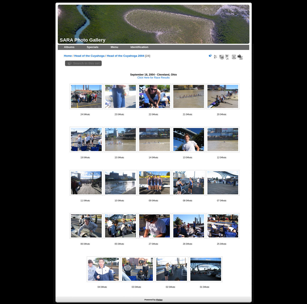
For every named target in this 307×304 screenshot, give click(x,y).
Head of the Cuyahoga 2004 (125, 55)
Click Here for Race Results (153, 77)
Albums (69, 47)
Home (68, 55)
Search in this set (86, 63)
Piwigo (159, 300)
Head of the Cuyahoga (89, 55)
